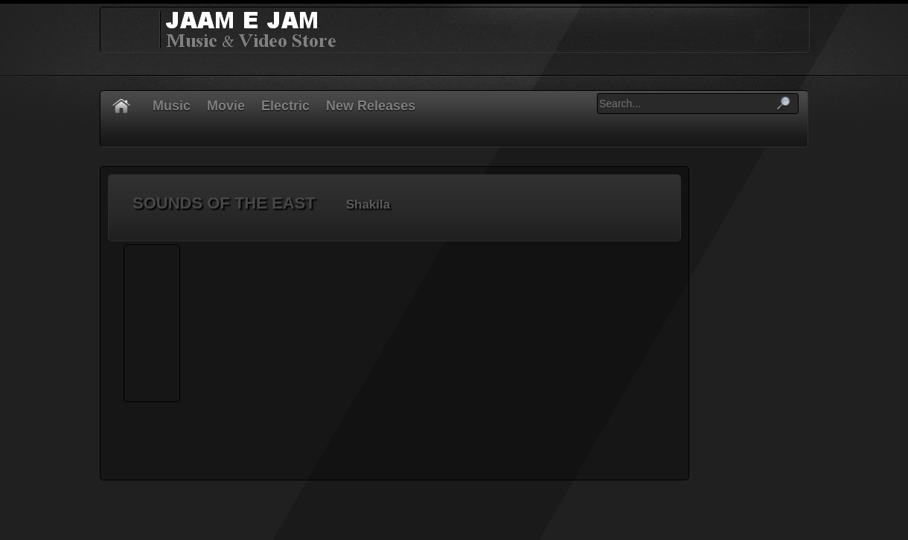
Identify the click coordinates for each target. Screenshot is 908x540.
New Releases (370, 105)
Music (172, 105)
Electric (285, 105)
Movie (226, 105)
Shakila (368, 204)
